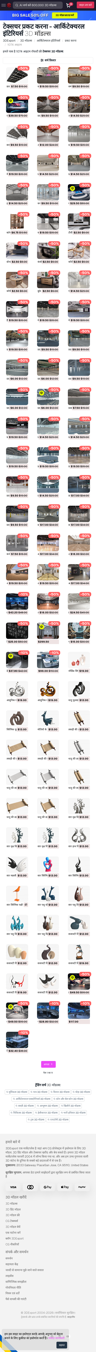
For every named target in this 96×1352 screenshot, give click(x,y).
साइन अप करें (85, 5)
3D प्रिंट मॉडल (13, 1209)
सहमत (62, 1345)
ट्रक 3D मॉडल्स (36, 1119)
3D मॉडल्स (11, 1204)
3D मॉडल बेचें (13, 1227)
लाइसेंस (10, 1276)
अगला (48, 1064)
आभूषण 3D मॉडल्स (47, 1105)
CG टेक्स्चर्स (12, 1221)
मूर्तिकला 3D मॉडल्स (16, 1092)
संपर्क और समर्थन (17, 1252)
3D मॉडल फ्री (13, 1215)
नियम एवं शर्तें (12, 1293)
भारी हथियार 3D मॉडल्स (73, 1112)
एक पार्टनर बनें (13, 1233)
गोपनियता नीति (13, 1287)
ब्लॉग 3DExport (15, 1238)
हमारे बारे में (13, 1142)
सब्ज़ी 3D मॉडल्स (24, 1105)
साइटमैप (71, 1317)
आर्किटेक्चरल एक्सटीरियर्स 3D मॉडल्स (31, 1098)
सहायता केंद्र (12, 1264)
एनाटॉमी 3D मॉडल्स (57, 1119)
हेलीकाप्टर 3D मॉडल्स (46, 1112)
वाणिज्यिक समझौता (16, 1282)
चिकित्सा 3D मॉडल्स (21, 1112)
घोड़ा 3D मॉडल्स (81, 1092)
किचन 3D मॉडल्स (59, 1092)
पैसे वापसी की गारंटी (16, 1299)
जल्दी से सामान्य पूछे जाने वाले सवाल (25, 1270)
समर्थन (9, 1258)
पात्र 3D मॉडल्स (38, 1092)
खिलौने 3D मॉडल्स (71, 1105)
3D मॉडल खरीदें (16, 1197)
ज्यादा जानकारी (56, 1338)
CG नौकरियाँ (12, 1244)
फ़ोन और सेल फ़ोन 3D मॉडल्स (68, 1098)
